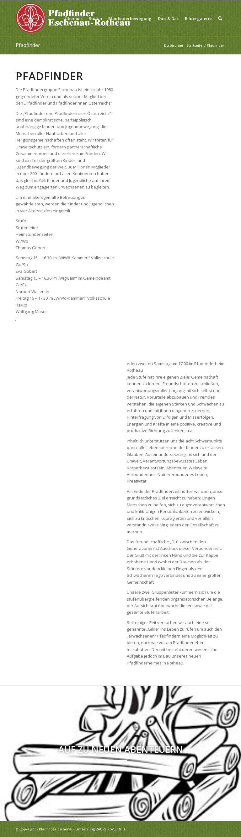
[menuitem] (74, 18)
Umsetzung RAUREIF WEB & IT (101, 829)
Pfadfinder (28, 45)
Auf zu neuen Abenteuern (120, 749)
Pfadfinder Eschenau (56, 829)
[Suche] (220, 18)
